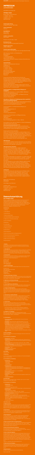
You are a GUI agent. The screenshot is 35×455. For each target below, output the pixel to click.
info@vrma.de (8, 263)
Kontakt (13, 0)
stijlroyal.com (6, 180)
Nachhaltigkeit (22, 0)
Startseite (9, 0)
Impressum (17, 0)
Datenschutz (27, 0)
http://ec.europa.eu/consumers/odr (11, 124)
